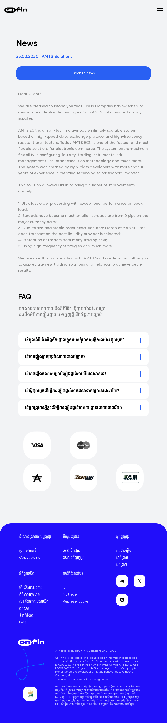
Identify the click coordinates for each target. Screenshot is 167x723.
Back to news (84, 73)
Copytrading (29, 558)
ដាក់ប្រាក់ (122, 558)
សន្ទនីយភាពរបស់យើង (33, 601)
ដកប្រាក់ (121, 565)
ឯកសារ (24, 608)
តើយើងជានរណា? (31, 587)
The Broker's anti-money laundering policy (81, 679)
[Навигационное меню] (160, 9)
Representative (75, 601)
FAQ (22, 622)
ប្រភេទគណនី (28, 551)
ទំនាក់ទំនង (26, 615)
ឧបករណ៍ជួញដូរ (73, 558)
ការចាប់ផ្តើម (123, 551)
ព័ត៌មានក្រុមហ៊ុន (29, 594)
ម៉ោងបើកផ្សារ (71, 551)
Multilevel (70, 594)
